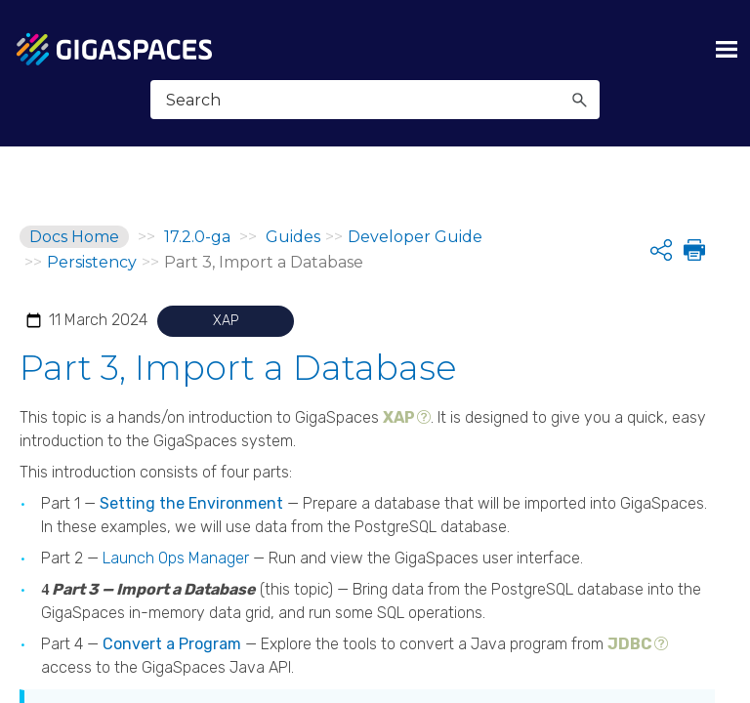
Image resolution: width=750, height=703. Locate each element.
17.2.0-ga (197, 236)
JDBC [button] (629, 618)
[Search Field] (375, 99)
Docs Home (74, 236)
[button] (579, 99)
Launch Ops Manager (176, 532)
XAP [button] (399, 392)
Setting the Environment (191, 478)
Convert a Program (172, 618)
